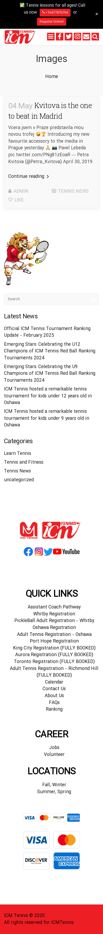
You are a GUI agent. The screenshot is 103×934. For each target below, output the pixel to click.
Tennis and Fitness (23, 462)
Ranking (54, 709)
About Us (54, 696)
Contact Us (54, 689)
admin (21, 191)
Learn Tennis (17, 453)
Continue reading (28, 176)
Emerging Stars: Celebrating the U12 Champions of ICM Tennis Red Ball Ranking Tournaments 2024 (49, 351)
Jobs (54, 747)
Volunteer (54, 754)
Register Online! (52, 21)
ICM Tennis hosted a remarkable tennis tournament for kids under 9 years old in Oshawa (46, 418)
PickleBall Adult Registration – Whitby (54, 620)
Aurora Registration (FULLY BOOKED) (54, 655)
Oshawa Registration (54, 627)
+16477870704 (55, 12)
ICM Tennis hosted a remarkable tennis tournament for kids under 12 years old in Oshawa (48, 396)
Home (51, 76)
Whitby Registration (54, 614)
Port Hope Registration (54, 641)
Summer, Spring (54, 792)
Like (16, 200)
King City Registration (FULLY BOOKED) (54, 648)
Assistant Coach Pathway (54, 607)
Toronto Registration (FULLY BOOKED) (54, 661)
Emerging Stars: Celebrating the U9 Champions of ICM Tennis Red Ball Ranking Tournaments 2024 (49, 373)
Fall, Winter (54, 785)
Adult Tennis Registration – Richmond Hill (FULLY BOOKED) (54, 672)
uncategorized (19, 480)
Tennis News (73, 191)
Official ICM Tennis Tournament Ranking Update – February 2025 (47, 332)
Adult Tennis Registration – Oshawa (54, 634)
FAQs (54, 702)
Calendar (54, 682)
